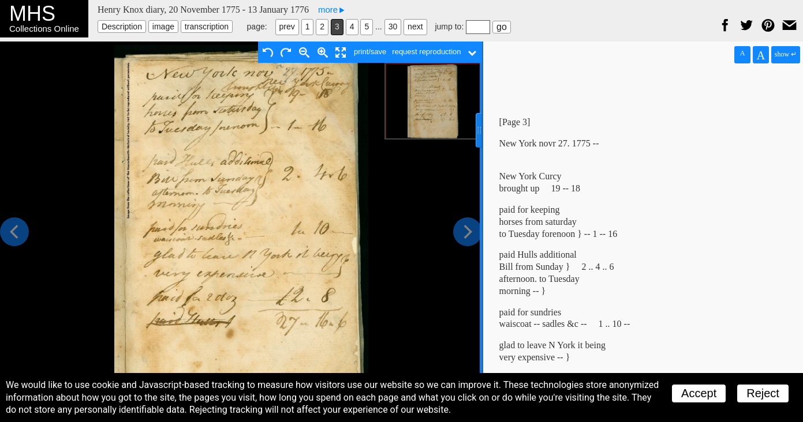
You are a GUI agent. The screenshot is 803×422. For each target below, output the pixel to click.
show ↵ (786, 54)
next (415, 26)
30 (393, 26)
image (163, 26)
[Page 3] (515, 122)
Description (122, 26)
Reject (762, 393)
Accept (698, 393)
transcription (207, 26)
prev (287, 26)
